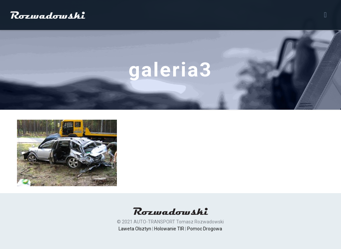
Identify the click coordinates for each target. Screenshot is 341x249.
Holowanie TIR (169, 228)
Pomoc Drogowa (204, 228)
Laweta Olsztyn (135, 228)
